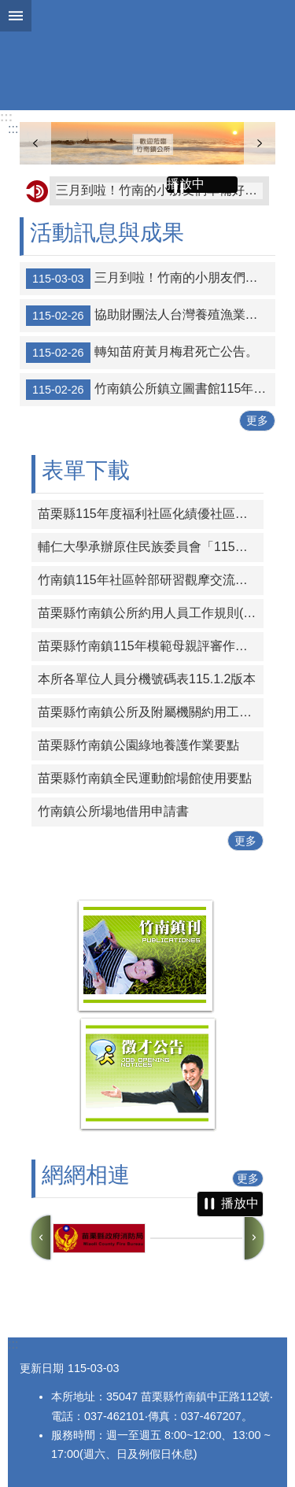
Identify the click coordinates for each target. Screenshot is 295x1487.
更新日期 (42, 1368)
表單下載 (86, 470)
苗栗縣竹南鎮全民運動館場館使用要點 (145, 778)
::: (6, 117)
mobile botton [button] (15, 15)
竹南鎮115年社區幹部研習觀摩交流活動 (149, 579)
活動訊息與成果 (107, 232)
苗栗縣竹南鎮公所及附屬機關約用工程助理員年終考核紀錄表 (151, 712)
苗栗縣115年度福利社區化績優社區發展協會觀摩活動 (151, 513)
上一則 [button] (40, 1237)
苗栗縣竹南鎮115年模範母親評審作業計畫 (151, 646)
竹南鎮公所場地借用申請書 (113, 811)
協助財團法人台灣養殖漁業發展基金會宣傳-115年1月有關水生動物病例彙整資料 (150, 315)
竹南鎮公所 (147, 55)
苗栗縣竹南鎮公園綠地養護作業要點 (138, 745)
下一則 (259, 143)
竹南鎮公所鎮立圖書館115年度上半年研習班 (150, 389)
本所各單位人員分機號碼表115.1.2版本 (147, 679)
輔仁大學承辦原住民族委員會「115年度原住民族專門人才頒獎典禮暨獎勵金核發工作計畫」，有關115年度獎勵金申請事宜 (151, 546)
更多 (257, 420)
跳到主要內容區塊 (8, 8)
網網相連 (86, 1175)
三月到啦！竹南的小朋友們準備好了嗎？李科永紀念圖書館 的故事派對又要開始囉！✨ (159, 190)
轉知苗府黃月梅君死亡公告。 (142, 352)
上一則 (35, 143)
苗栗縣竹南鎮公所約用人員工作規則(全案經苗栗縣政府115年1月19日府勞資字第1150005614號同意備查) (151, 613)
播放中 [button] (186, 183)
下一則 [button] (254, 1237)
